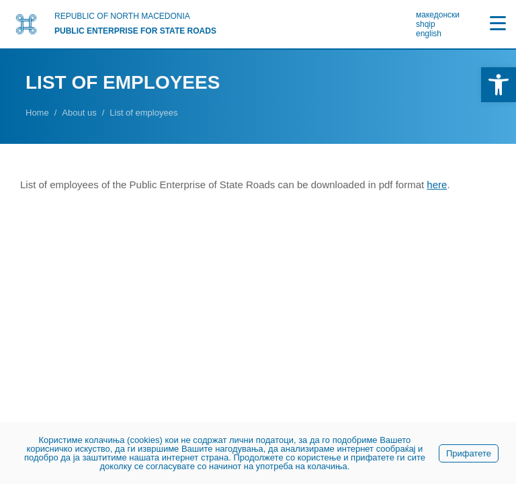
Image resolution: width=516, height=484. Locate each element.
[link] (498, 84)
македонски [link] (438, 14)
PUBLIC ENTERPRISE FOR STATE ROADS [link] (135, 31)
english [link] (428, 33)
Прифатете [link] (468, 453)
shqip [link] (425, 24)
